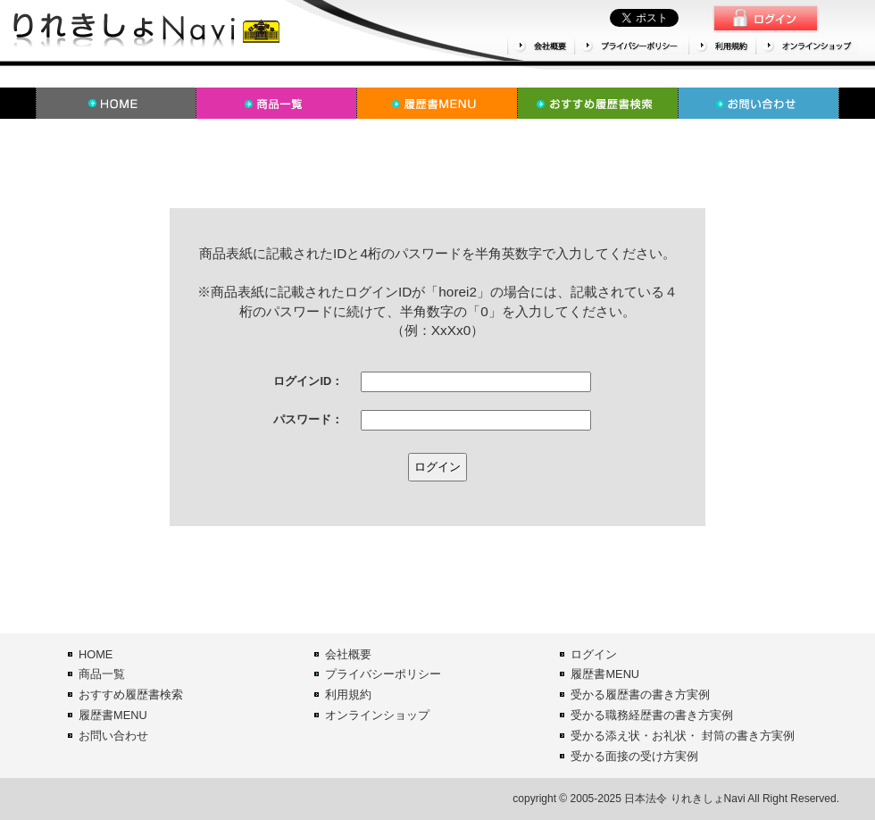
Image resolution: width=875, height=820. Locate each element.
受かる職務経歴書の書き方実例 (652, 715)
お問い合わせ (113, 735)
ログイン (594, 654)
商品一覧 (102, 674)
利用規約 (348, 694)
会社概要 (348, 654)
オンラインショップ (377, 715)
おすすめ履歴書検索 (131, 694)
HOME (95, 654)
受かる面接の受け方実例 (634, 756)
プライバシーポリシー (383, 674)
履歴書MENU (113, 715)
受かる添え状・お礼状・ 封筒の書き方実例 (683, 735)
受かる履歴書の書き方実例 (640, 694)
